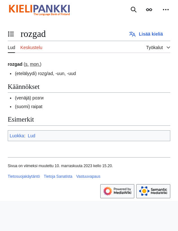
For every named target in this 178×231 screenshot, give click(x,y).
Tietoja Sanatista (58, 176)
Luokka (17, 135)
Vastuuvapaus (88, 176)
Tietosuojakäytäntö (24, 176)
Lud (31, 135)
